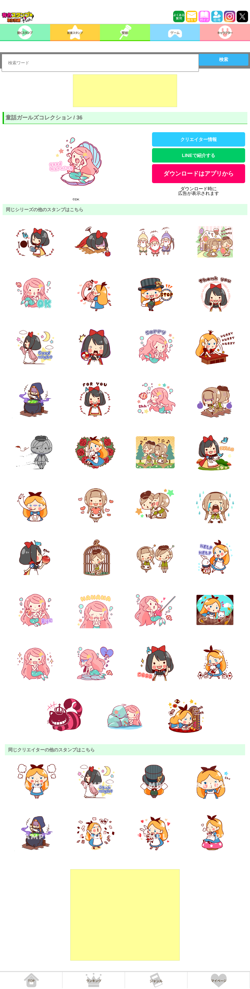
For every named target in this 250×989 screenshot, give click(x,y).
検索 (223, 59)
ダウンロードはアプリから (198, 173)
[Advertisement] (125, 90)
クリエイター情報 (198, 139)
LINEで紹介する (198, 155)
